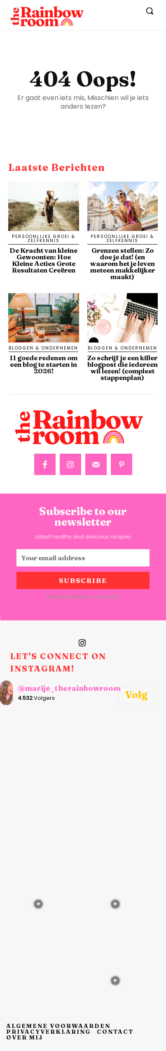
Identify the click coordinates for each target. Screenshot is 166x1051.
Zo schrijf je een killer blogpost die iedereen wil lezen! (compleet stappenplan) (122, 368)
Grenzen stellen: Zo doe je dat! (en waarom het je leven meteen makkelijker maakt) (122, 263)
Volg (136, 695)
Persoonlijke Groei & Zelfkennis (43, 238)
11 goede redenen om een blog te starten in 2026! (43, 364)
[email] (83, 557)
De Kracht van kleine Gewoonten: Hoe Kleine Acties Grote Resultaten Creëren (43, 260)
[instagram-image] (38, 750)
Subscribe (83, 580)
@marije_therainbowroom (69, 688)
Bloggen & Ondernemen (43, 348)
